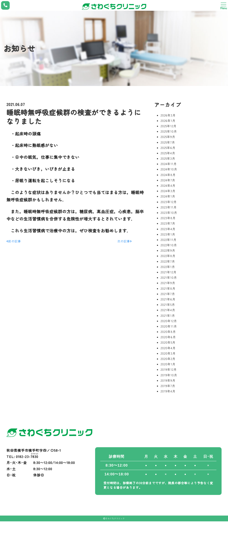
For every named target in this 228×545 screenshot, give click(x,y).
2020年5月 (168, 342)
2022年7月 (168, 261)
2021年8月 (168, 288)
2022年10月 (169, 245)
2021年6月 (168, 299)
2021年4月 (168, 310)
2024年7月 (168, 180)
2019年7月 (168, 386)
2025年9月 (168, 137)
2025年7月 (168, 142)
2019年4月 (168, 391)
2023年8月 (168, 218)
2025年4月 (168, 153)
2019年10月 (169, 375)
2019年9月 (168, 380)
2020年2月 (168, 359)
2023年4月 (168, 229)
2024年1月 (168, 196)
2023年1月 (168, 234)
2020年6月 (168, 337)
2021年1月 (168, 315)
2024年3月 (168, 191)
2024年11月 (169, 164)
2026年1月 (168, 120)
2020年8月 (168, 331)
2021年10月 (169, 277)
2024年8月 (168, 175)
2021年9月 (168, 283)
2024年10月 (169, 169)
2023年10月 (169, 212)
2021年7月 (168, 294)
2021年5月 (168, 304)
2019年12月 (169, 369)
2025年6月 (168, 147)
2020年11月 (169, 326)
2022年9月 (168, 250)
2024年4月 (168, 185)
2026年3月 (168, 115)
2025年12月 (168, 126)
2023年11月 (169, 207)
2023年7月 (168, 223)
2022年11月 (168, 239)
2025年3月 (168, 158)
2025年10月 (169, 131)
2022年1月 (168, 267)
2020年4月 (168, 348)
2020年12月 (169, 321)
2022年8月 (168, 256)
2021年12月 (168, 272)
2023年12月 (169, 202)
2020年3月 (168, 353)
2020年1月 (168, 364)
